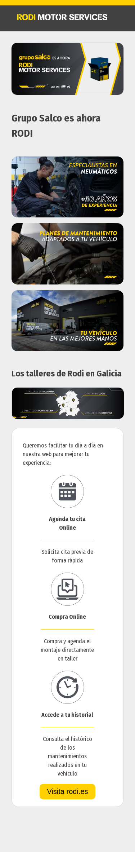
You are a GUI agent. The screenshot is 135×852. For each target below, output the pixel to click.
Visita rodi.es (67, 791)
